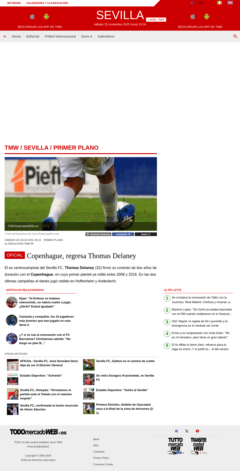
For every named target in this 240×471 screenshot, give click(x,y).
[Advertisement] (43, 91)
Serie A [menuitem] (86, 36)
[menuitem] (4, 36)
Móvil (96, 439)
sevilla (36, 147)
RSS (95, 445)
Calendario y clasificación (47, 3)
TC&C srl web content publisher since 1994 (38, 442)
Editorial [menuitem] (32, 36)
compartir (123, 234)
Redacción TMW (19, 243)
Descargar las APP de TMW (40, 27)
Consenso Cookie (103, 464)
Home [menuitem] (16, 36)
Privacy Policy (101, 458)
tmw (12, 147)
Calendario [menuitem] (106, 36)
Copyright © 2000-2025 (38, 455)
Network (14, 3)
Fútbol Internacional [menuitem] (60, 36)
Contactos (99, 452)
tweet (146, 234)
